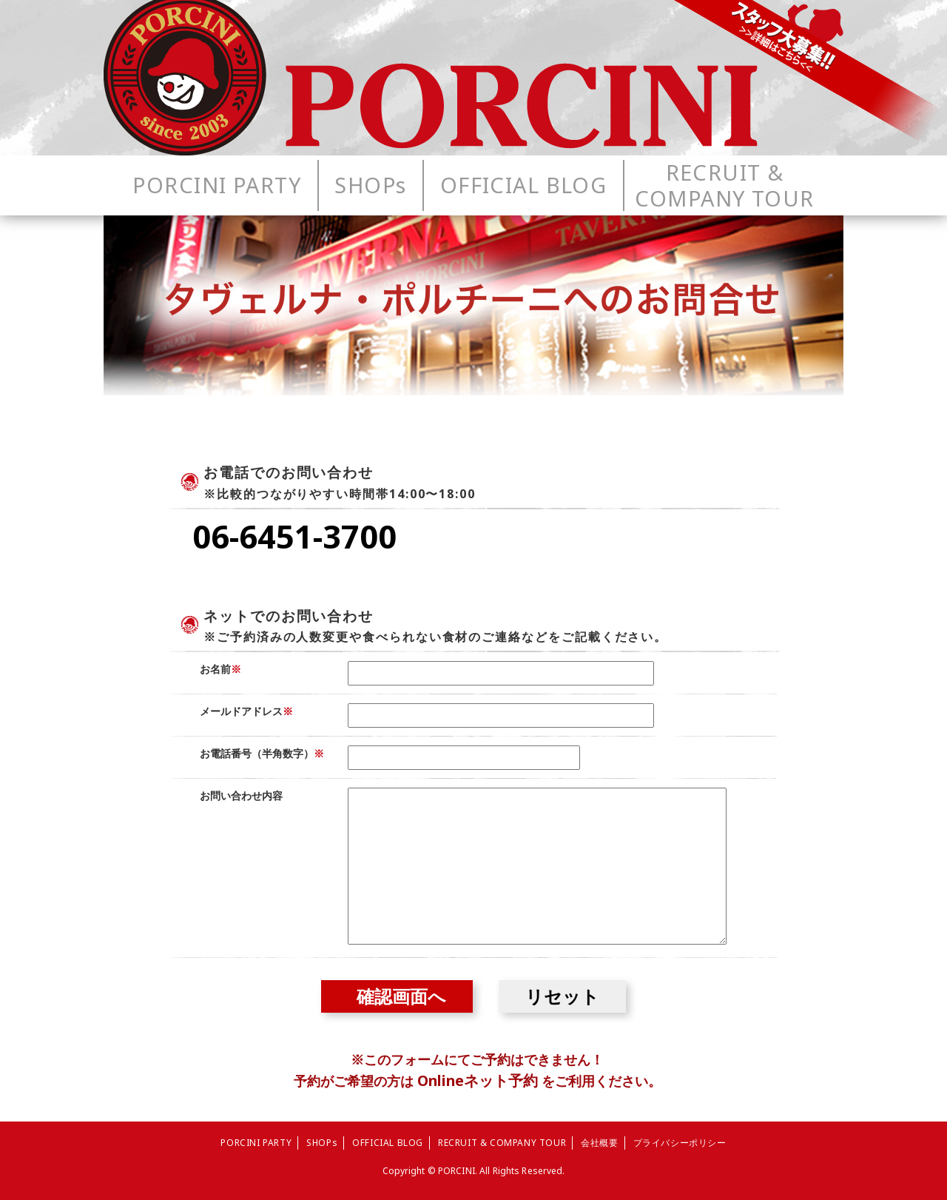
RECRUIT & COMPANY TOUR (502, 1142)
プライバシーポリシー (680, 1142)
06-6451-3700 (294, 536)
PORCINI (456, 1170)
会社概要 (599, 1142)
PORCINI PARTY (255, 1142)
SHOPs (321, 1142)
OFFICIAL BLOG (387, 1142)
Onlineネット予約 (478, 1080)
